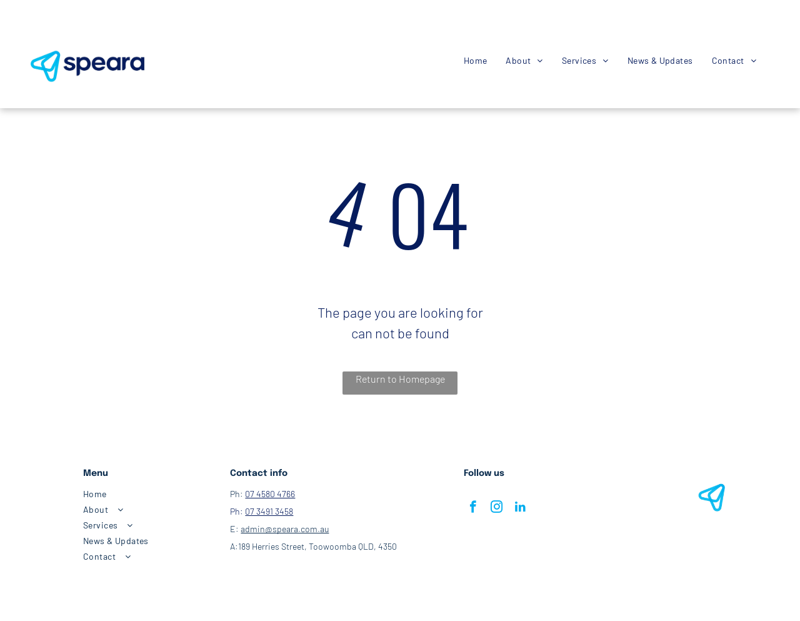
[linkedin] (520, 508)
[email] (65, 25)
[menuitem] (475, 60)
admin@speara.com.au (285, 528)
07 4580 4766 (270, 493)
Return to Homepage (400, 379)
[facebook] (31, 25)
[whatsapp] (82, 25)
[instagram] (48, 25)
